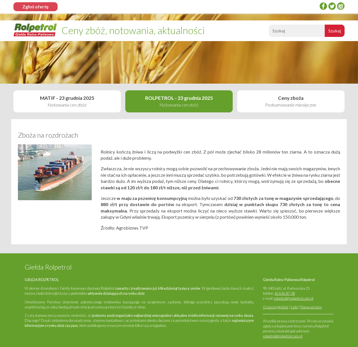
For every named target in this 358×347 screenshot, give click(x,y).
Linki (294, 307)
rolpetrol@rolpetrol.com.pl (293, 298)
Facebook (323, 6)
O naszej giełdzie (275, 307)
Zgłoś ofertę (35, 6)
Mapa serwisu (311, 307)
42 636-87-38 (284, 293)
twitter (332, 6)
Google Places (341, 6)
